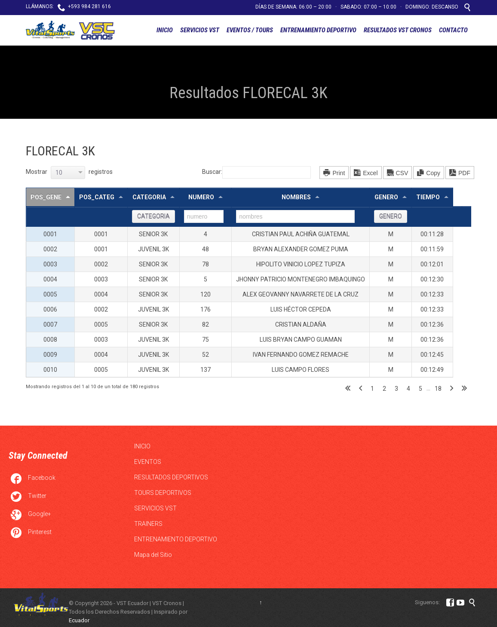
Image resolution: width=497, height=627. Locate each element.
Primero (347, 388)
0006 (50, 309)
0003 (50, 264)
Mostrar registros (69, 171)
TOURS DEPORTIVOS (162, 492)
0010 (50, 369)
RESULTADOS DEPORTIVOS (171, 477)
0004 (50, 279)
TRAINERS (148, 523)
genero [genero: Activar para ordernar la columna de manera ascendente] (386, 197)
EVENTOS (147, 461)
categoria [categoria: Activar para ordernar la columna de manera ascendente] (149, 197)
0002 (50, 249)
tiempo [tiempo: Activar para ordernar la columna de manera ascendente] (428, 197)
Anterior (360, 388)
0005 (50, 294)
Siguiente (451, 388)
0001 (50, 234)
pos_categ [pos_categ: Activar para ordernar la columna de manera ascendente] (96, 197)
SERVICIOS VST (155, 508)
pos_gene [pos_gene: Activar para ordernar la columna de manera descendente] (46, 197)
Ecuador (79, 620)
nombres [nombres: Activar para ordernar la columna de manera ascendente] (296, 197)
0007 (50, 324)
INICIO (142, 446)
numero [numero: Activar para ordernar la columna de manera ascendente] (201, 197)
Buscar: (256, 171)
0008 (50, 339)
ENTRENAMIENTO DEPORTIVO (175, 539)
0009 (50, 354)
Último (464, 388)
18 (438, 388)
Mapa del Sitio (153, 554)
